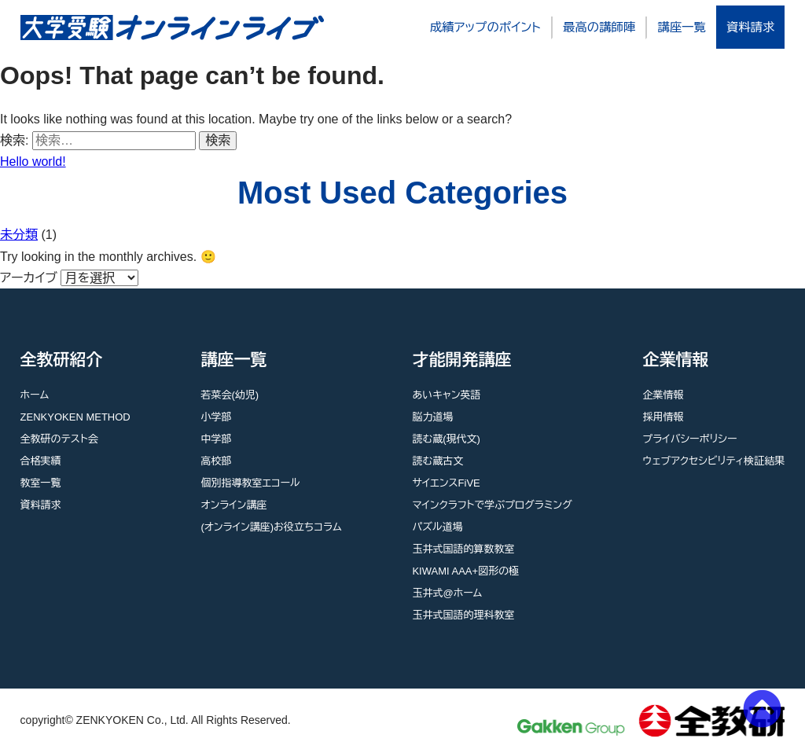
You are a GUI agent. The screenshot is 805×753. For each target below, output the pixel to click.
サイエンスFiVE (446, 483)
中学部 (215, 439)
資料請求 (750, 27)
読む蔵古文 (437, 461)
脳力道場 (432, 417)
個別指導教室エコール (250, 483)
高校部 (215, 461)
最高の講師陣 (599, 27)
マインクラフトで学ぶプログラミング (492, 505)
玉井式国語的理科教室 (463, 615)
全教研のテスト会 (59, 439)
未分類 (19, 234)
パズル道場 (437, 527)
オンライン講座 (233, 505)
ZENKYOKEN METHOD (75, 417)
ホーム (35, 395)
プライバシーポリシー (690, 439)
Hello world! (33, 161)
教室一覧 (40, 483)
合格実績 (40, 461)
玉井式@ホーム (447, 593)
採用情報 (663, 417)
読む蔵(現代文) (446, 439)
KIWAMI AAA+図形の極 (465, 571)
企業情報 (663, 395)
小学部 (215, 417)
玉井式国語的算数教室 (463, 549)
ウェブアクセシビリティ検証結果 (714, 461)
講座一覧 (681, 27)
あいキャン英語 (446, 395)
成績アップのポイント (485, 27)
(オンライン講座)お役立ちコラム (270, 527)
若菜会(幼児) (229, 395)
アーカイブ (28, 278)
